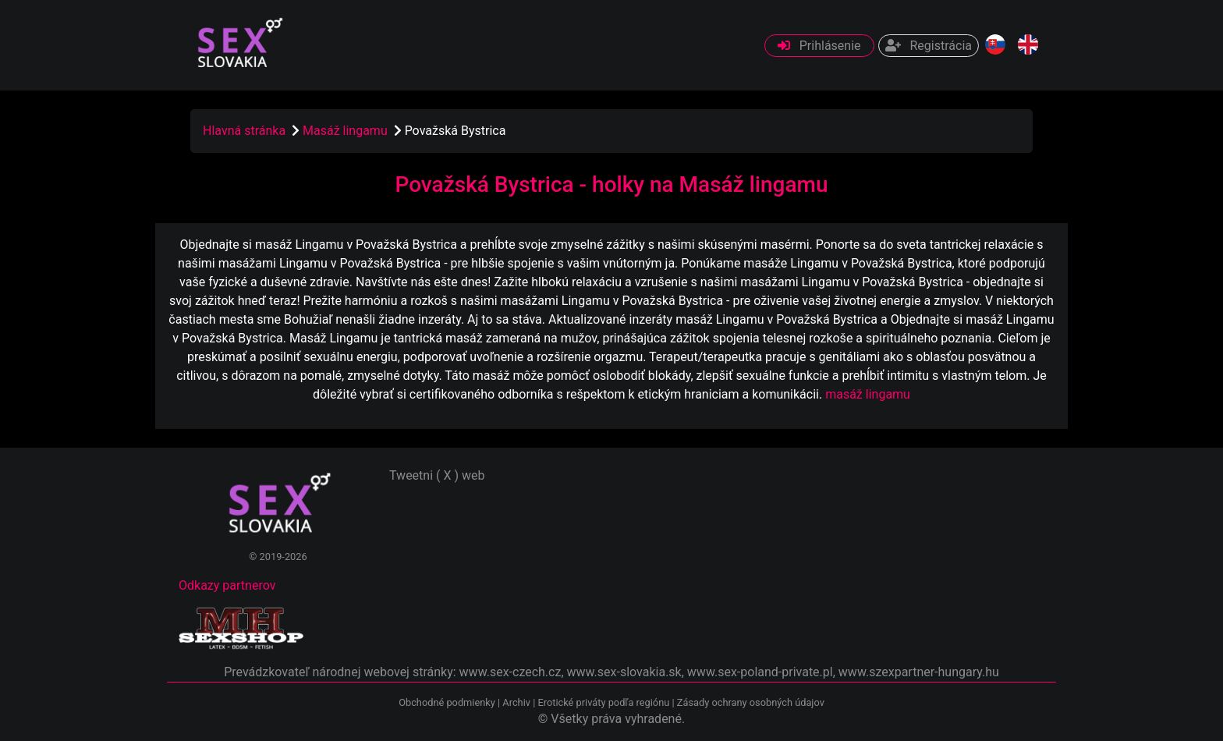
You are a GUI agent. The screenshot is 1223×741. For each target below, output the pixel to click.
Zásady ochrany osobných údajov (750, 702)
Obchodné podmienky (448, 702)
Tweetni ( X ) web (437, 475)
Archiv (516, 702)
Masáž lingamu (347, 130)
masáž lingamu (867, 394)
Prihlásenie (819, 45)
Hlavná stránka (244, 130)
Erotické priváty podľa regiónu (603, 702)
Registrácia (928, 45)
